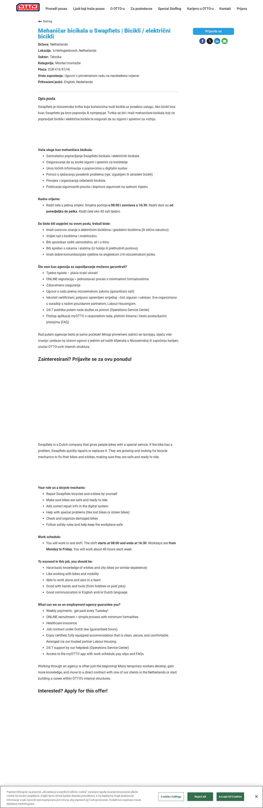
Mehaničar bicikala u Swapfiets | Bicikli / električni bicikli (104, 33)
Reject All (200, 796)
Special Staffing (169, 9)
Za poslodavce (141, 9)
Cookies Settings (171, 796)
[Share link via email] (224, 41)
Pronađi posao (56, 9)
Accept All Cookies (230, 796)
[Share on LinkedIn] (217, 41)
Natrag (45, 21)
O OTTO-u (117, 9)
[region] (131, 797)
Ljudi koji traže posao (89, 9)
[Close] (256, 796)
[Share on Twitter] (209, 41)
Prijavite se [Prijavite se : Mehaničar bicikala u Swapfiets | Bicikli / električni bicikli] (213, 31)
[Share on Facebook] (202, 41)
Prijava (242, 9)
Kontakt (225, 9)
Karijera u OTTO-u (200, 9)
